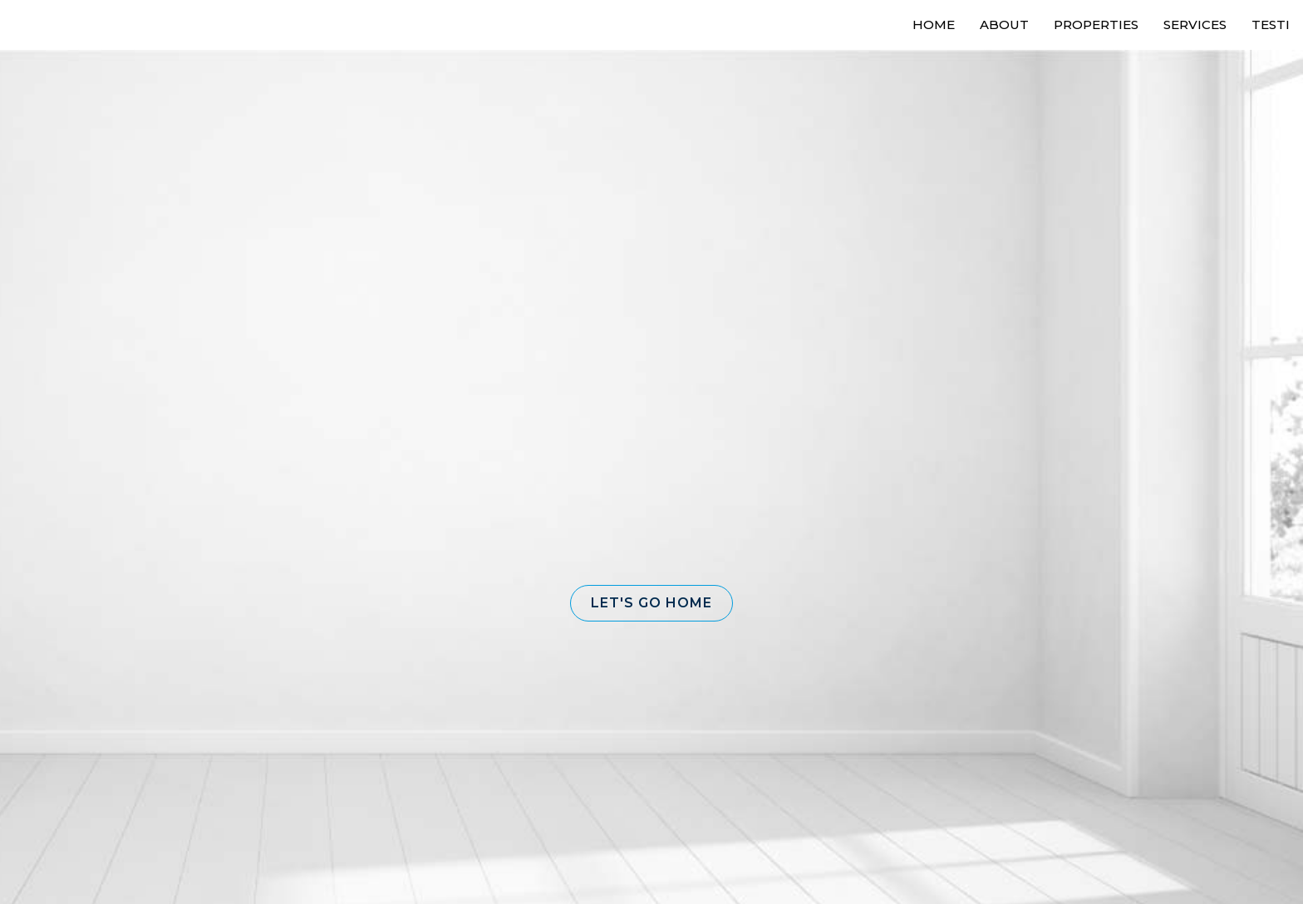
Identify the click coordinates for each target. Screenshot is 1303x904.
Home (933, 24)
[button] (651, 603)
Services (1195, 24)
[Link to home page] (75, 25)
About (1004, 24)
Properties (1096, 24)
